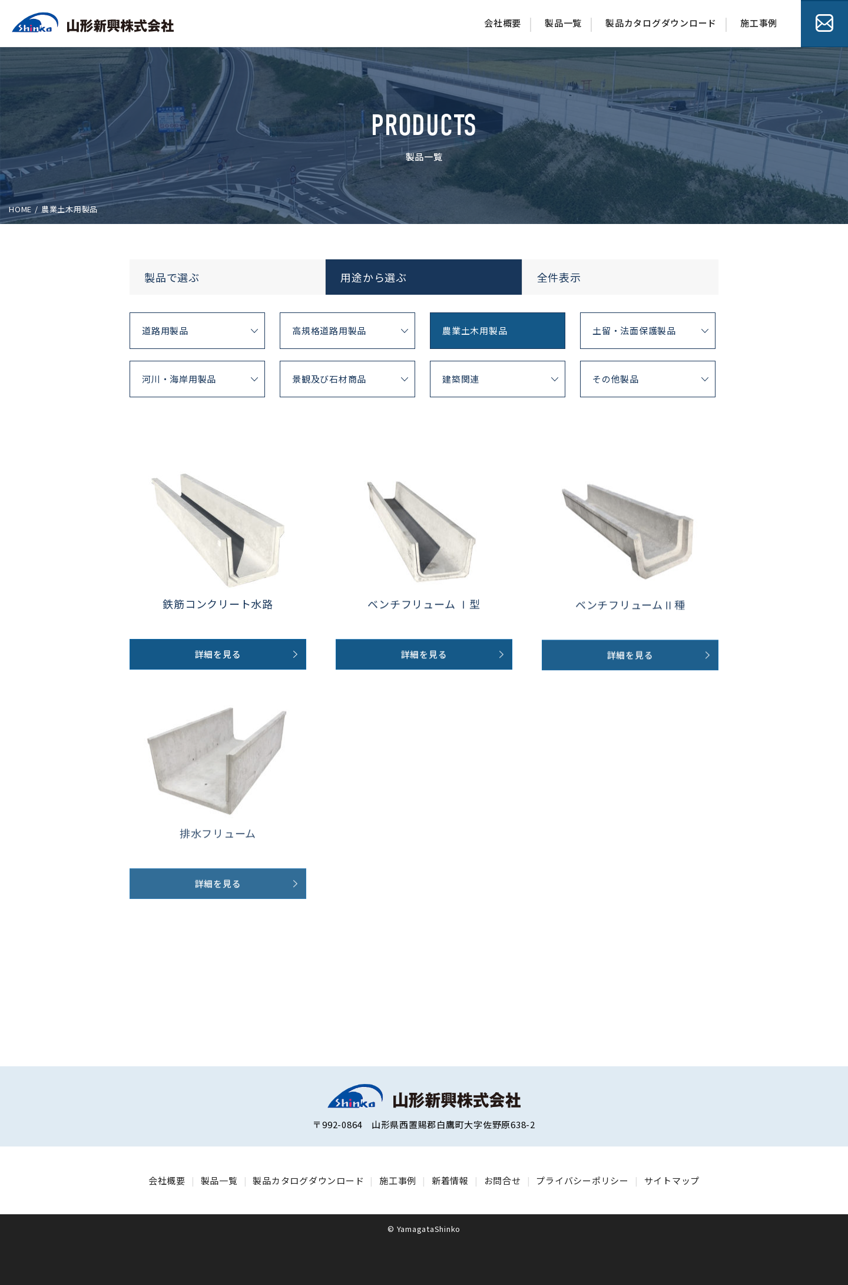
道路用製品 (165, 330)
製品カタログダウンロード (661, 23)
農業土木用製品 (474, 330)
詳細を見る (218, 670)
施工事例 (758, 23)
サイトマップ (672, 1180)
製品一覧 (563, 23)
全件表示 (559, 277)
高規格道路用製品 (329, 330)
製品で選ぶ (172, 277)
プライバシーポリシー (582, 1180)
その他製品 (615, 379)
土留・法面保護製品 (634, 330)
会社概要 (502, 23)
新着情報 (450, 1180)
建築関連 (460, 379)
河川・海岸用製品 (179, 379)
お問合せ (824, 23)
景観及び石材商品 (329, 379)
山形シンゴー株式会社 (93, 22)
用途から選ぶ (373, 277)
